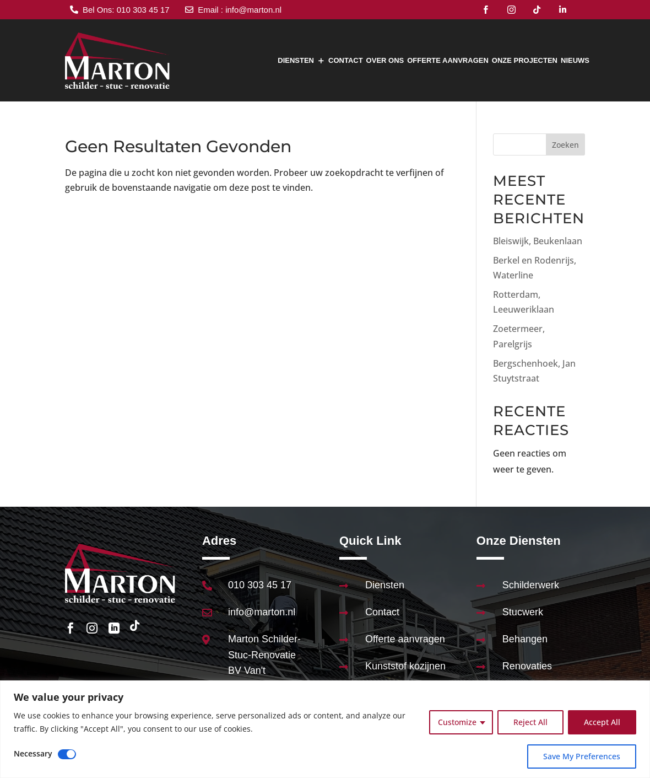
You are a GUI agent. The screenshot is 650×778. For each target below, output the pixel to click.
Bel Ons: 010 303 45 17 (126, 9)
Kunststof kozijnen (405, 666)
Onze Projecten (524, 60)
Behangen (525, 639)
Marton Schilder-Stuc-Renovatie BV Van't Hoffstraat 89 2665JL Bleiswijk (264, 671)
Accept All (602, 722)
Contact (345, 60)
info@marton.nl (261, 612)
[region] (325, 729)
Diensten (296, 60)
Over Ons (385, 60)
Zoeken (565, 144)
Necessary (33, 753)
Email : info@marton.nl (239, 9)
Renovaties (527, 666)
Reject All (530, 722)
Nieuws (575, 60)
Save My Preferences (581, 756)
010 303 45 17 (259, 585)
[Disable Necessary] (67, 754)
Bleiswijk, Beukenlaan (537, 241)
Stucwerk (522, 612)
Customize (457, 722)
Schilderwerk (530, 585)
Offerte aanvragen (448, 60)
